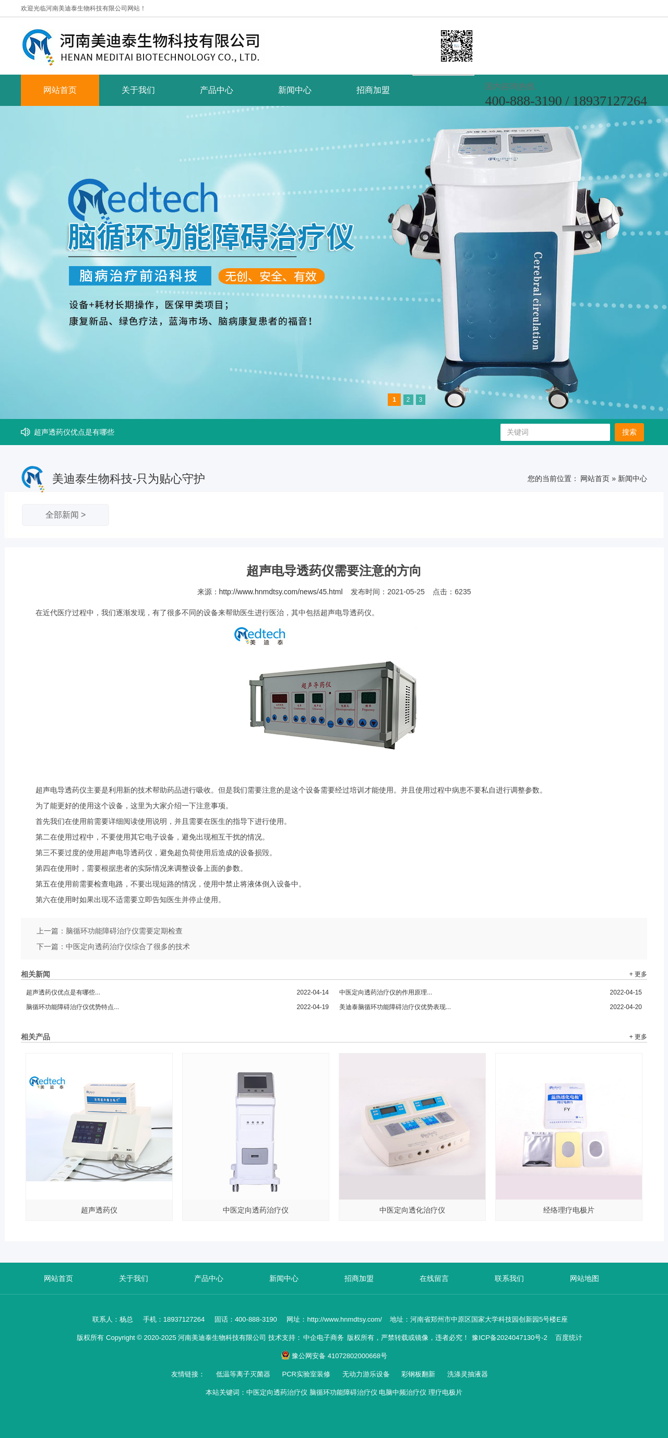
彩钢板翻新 (419, 1374)
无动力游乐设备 (367, 1374)
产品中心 (216, 90)
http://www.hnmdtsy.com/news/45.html (281, 592)
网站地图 (584, 1278)
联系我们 (509, 1278)
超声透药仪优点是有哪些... (177, 992)
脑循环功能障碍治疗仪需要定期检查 (124, 931)
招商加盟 (373, 90)
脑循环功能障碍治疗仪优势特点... (177, 1007)
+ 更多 (638, 974)
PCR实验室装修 (307, 1374)
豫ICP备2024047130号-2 (509, 1337)
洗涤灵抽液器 (467, 1374)
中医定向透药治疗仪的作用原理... (490, 992)
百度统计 (568, 1337)
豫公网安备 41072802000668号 (334, 1356)
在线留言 (434, 1278)
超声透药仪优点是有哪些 (74, 432)
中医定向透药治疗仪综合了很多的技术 (128, 946)
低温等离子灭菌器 (244, 1374)
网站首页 (60, 90)
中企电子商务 (323, 1337)
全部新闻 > (65, 514)
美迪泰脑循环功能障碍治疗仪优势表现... (490, 1007)
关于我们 (138, 90)
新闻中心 (295, 90)
